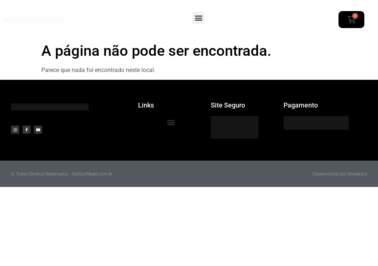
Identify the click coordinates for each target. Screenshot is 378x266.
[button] (198, 18)
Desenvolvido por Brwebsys (340, 174)
